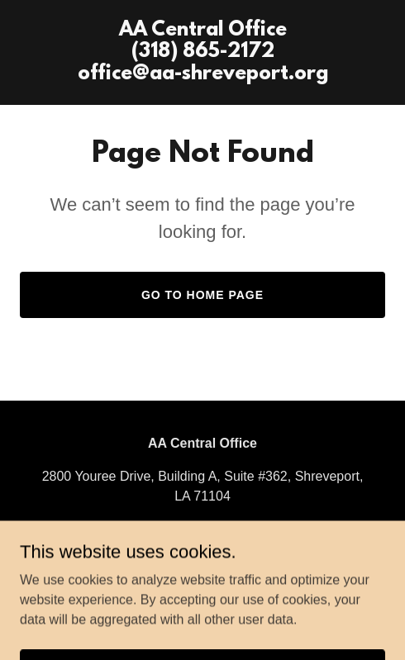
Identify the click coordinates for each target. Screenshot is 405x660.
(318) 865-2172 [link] (202, 529)
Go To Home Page (202, 295)
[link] (203, 75)
